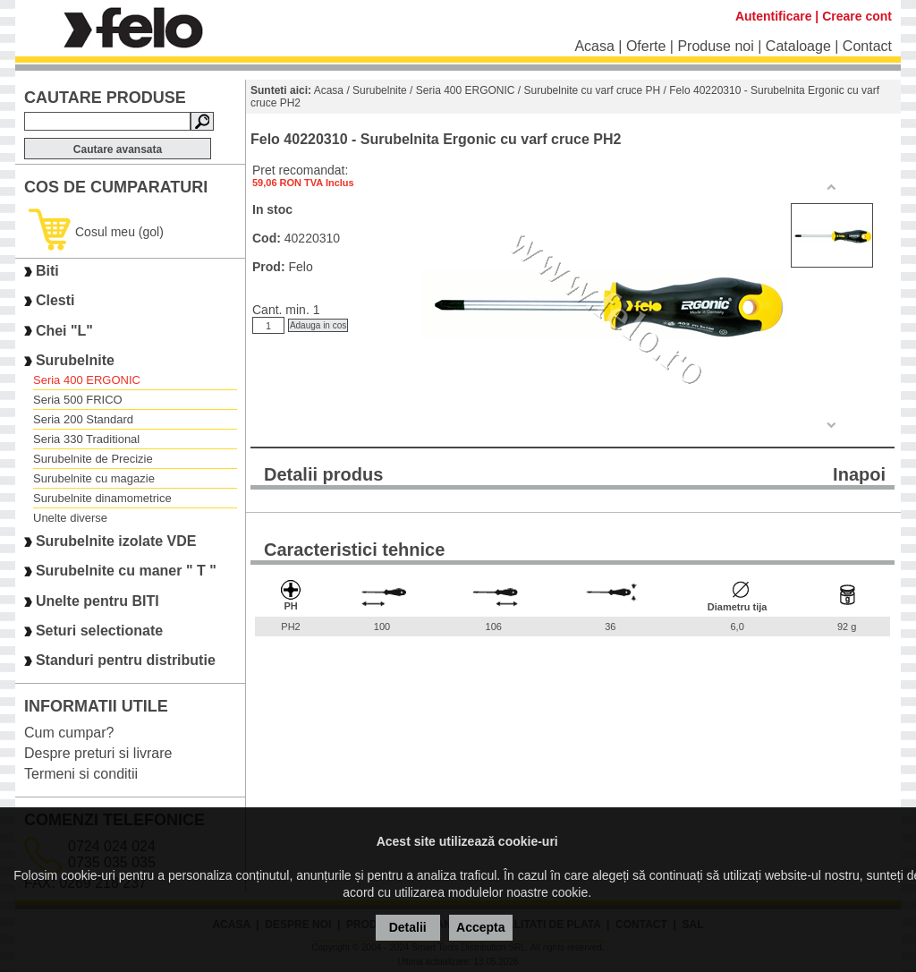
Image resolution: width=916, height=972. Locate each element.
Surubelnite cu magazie (94, 478)
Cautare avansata (117, 149)
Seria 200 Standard (83, 419)
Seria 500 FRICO (78, 399)
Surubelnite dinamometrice (102, 498)
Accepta (480, 927)
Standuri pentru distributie (126, 661)
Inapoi (859, 474)
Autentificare (773, 16)
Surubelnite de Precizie (93, 458)
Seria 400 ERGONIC (86, 380)
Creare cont (857, 16)
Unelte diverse (70, 517)
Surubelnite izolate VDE (116, 541)
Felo (300, 267)
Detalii (408, 927)
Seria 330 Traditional (86, 439)
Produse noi (715, 46)
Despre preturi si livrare (98, 753)
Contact (867, 46)
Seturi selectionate (99, 630)
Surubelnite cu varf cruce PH (594, 90)
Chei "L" (64, 330)
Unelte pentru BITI (97, 601)
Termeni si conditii (81, 773)
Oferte (646, 46)
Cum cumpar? (69, 732)
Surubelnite (75, 360)
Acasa (594, 46)
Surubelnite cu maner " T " (126, 571)
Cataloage (798, 46)
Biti (47, 270)
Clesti (55, 301)
